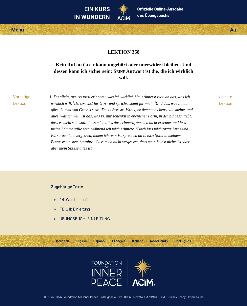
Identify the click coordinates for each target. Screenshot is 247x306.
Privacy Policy (177, 297)
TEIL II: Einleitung (75, 209)
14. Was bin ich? (74, 199)
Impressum (195, 297)
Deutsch (62, 241)
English (81, 241)
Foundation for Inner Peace (80, 297)
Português (182, 241)
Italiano (137, 241)
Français (118, 241)
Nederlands (159, 241)
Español (99, 241)
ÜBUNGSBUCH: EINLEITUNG (85, 218)
